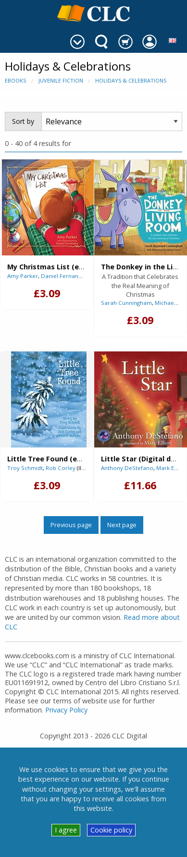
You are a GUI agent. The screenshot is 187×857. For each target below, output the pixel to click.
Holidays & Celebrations (130, 80)
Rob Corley (60, 467)
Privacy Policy (66, 709)
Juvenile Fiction (60, 80)
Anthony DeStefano (127, 467)
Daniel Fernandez (64, 275)
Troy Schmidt (25, 467)
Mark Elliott (171, 467)
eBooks (15, 80)
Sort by (23, 121)
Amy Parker (22, 275)
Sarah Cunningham (126, 302)
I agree (66, 829)
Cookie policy (111, 829)
